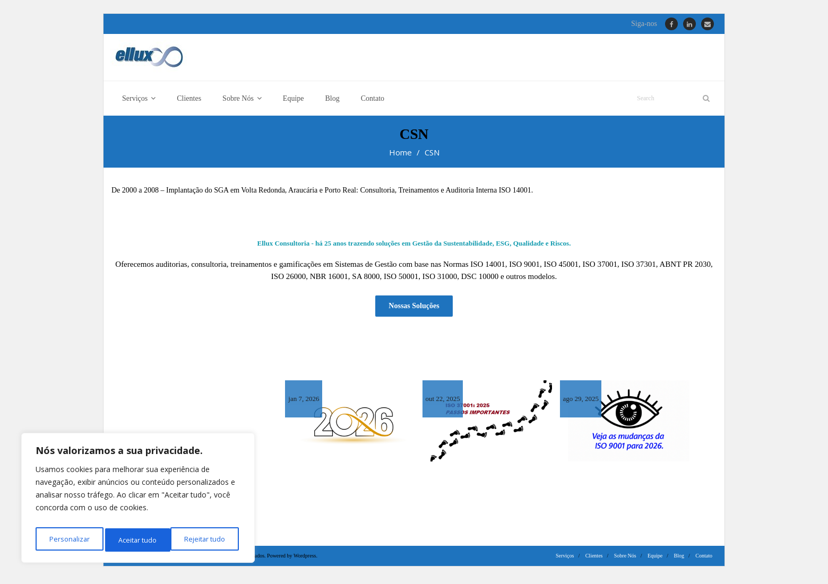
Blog (679, 560)
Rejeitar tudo (138, 540)
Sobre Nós (625, 560)
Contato (703, 560)
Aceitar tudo (208, 540)
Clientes (594, 560)
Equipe (655, 560)
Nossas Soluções (414, 311)
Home (400, 158)
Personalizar (68, 540)
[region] (138, 501)
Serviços (565, 560)
